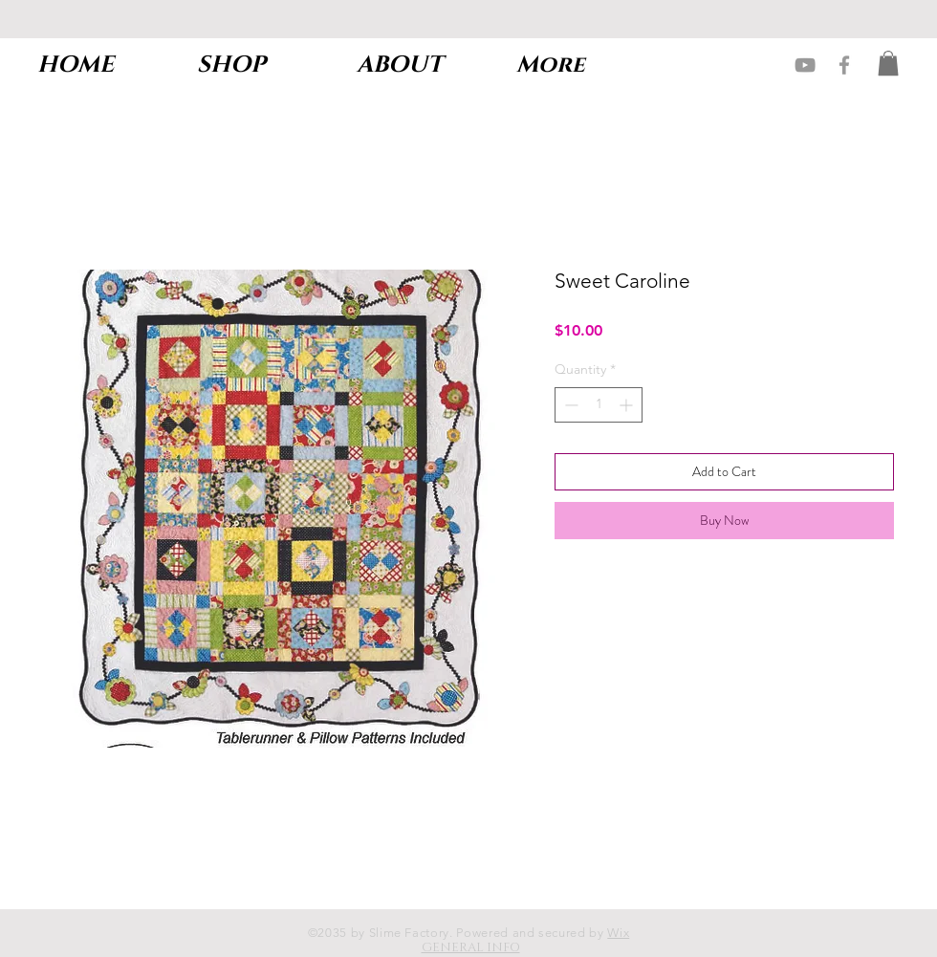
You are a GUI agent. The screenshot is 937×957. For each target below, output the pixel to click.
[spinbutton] (598, 405)
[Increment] (628, 405)
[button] (888, 63)
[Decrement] (569, 405)
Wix (618, 932)
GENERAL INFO (471, 947)
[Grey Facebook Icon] (844, 65)
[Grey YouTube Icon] (805, 65)
